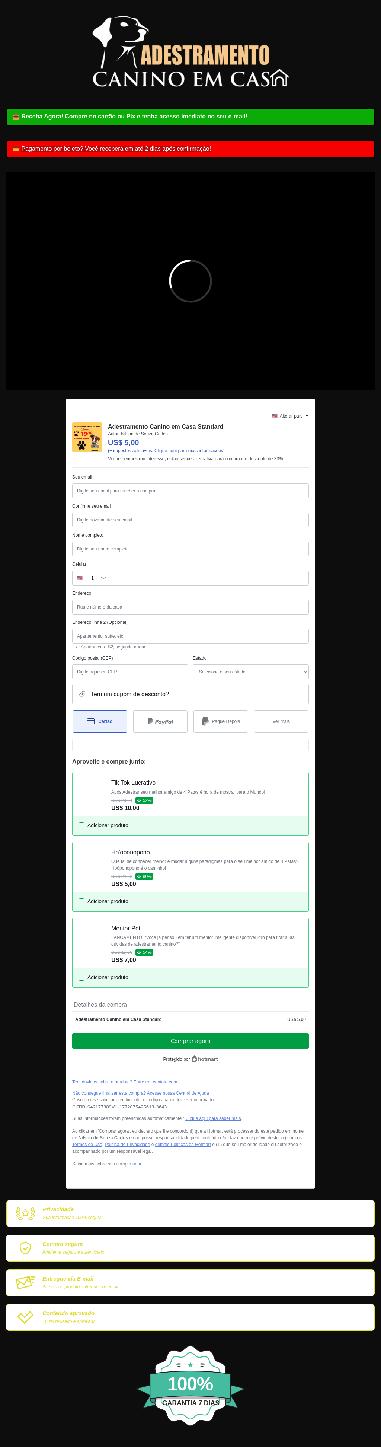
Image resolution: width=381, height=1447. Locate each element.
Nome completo (87, 535)
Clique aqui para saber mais (213, 1118)
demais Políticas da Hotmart (183, 1144)
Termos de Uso (87, 1144)
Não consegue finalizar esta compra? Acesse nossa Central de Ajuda (140, 1093)
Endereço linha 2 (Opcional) (100, 622)
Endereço (81, 593)
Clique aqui (165, 450)
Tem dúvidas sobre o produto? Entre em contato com (124, 1082)
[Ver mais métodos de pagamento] (281, 721)
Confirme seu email (91, 506)
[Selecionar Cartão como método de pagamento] (100, 721)
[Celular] (210, 578)
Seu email (82, 477)
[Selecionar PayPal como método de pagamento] (161, 721)
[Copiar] (119, 1107)
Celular (79, 564)
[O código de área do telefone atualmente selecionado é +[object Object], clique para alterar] (92, 578)
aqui (136, 1164)
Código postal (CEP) (92, 658)
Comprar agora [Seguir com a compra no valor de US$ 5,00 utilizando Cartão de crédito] (191, 1041)
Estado (199, 658)
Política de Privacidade (127, 1144)
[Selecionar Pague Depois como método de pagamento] (221, 721)
